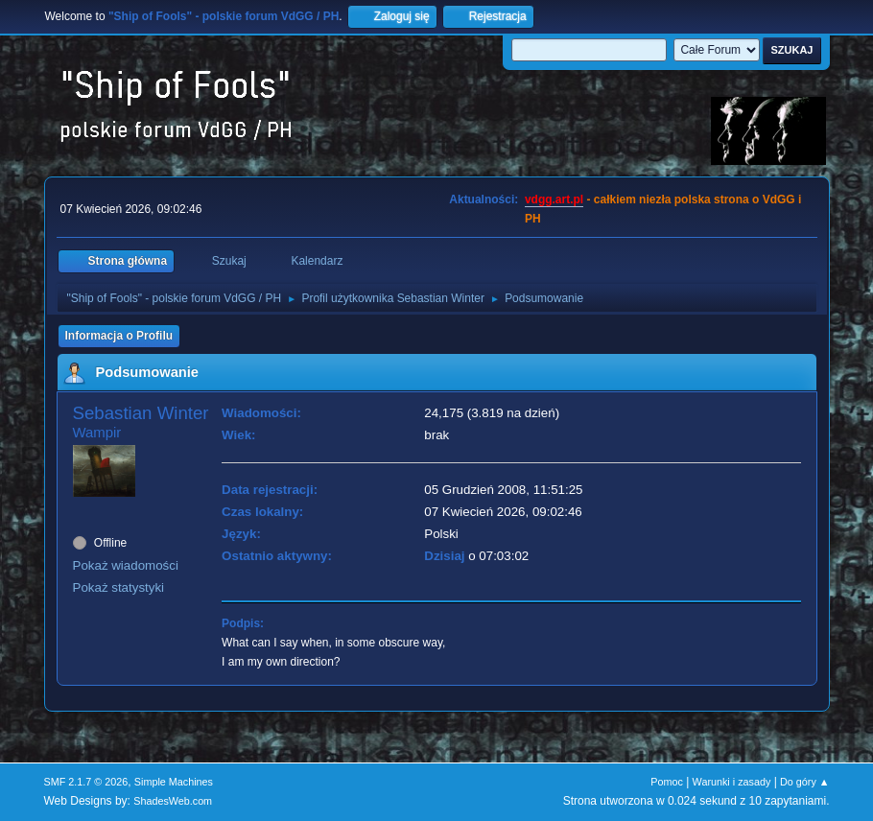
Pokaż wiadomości (125, 565)
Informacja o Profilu (119, 335)
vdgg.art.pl (554, 199)
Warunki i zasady (732, 781)
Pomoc (666, 781)
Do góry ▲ (804, 781)
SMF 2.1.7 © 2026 (86, 781)
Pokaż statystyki (119, 587)
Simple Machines (173, 781)
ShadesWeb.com (172, 801)
